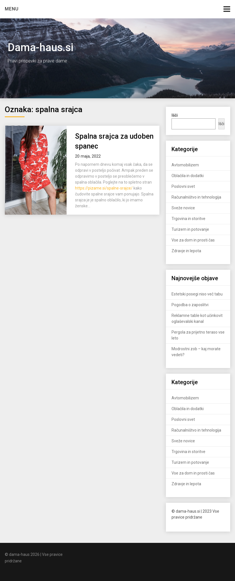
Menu (12, 9)
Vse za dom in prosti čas (193, 240)
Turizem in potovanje (190, 229)
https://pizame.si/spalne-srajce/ (104, 188)
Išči (221, 123)
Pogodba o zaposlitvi (190, 305)
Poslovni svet (183, 186)
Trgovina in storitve (188, 218)
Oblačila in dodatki (188, 175)
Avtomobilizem (185, 165)
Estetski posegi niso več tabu (197, 294)
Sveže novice (183, 208)
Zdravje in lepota (186, 251)
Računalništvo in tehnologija (196, 197)
